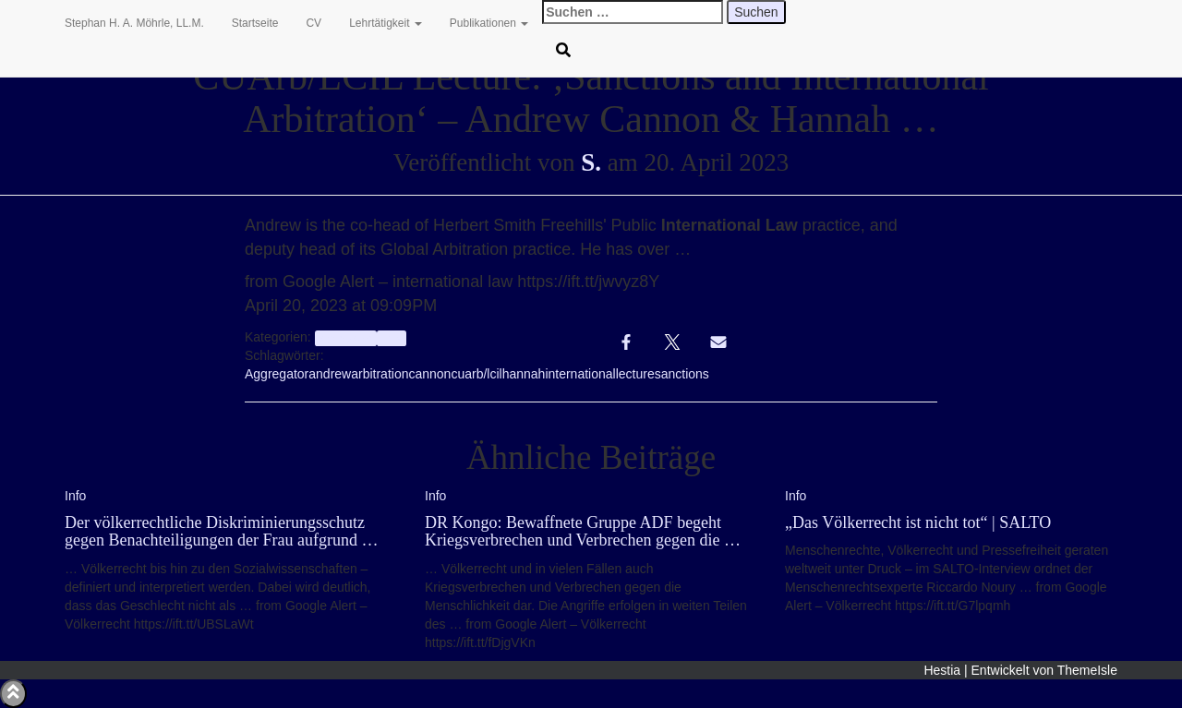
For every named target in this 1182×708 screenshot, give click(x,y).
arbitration (379, 373)
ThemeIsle (1087, 670)
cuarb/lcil (476, 373)
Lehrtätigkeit (385, 23)
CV (313, 23)
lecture (635, 373)
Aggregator (276, 373)
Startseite (255, 23)
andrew (329, 373)
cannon (429, 373)
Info (391, 337)
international (580, 373)
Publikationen (489, 23)
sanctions (682, 373)
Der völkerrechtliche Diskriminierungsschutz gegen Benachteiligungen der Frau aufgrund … (221, 531)
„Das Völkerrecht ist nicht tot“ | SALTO (918, 522)
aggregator (345, 337)
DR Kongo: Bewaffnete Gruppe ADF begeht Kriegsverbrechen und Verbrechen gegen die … (583, 531)
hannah (524, 373)
